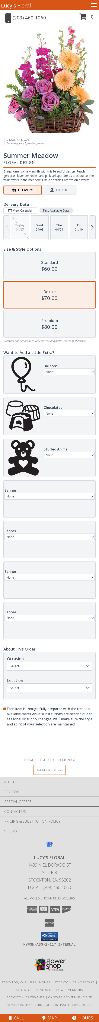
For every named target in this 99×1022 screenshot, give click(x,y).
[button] (86, 18)
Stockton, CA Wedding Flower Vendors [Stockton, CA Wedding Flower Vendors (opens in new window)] (49, 990)
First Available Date (56, 210)
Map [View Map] (49, 1018)
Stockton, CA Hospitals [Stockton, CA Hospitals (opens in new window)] (74, 982)
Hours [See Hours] (82, 1018)
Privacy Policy (18, 1005)
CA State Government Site (70, 997)
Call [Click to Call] (16, 1018)
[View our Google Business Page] (49, 846)
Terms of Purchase (51, 1005)
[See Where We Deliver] (49, 770)
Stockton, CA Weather (26, 997)
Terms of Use (81, 1005)
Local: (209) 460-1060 (49, 887)
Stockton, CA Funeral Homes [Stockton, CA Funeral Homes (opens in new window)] (26, 982)
